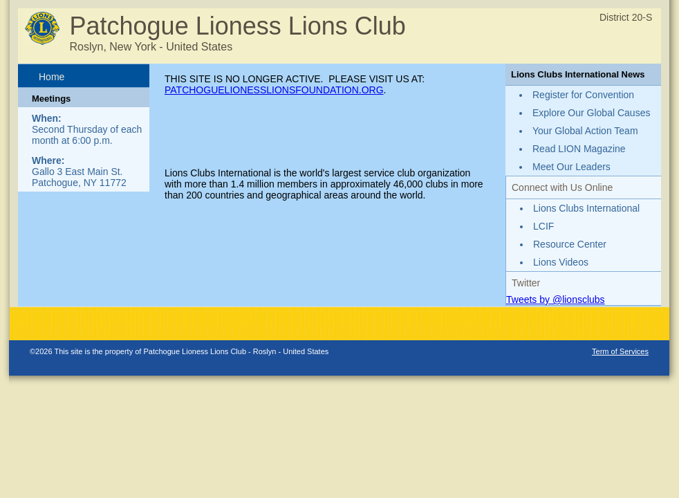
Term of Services (620, 351)
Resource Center (569, 244)
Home (51, 76)
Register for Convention (583, 94)
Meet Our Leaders (571, 166)
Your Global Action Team (585, 130)
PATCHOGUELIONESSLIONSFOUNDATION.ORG (274, 89)
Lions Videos (560, 262)
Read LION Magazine (579, 148)
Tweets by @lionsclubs (555, 299)
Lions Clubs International (586, 208)
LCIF (543, 226)
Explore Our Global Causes (591, 112)
